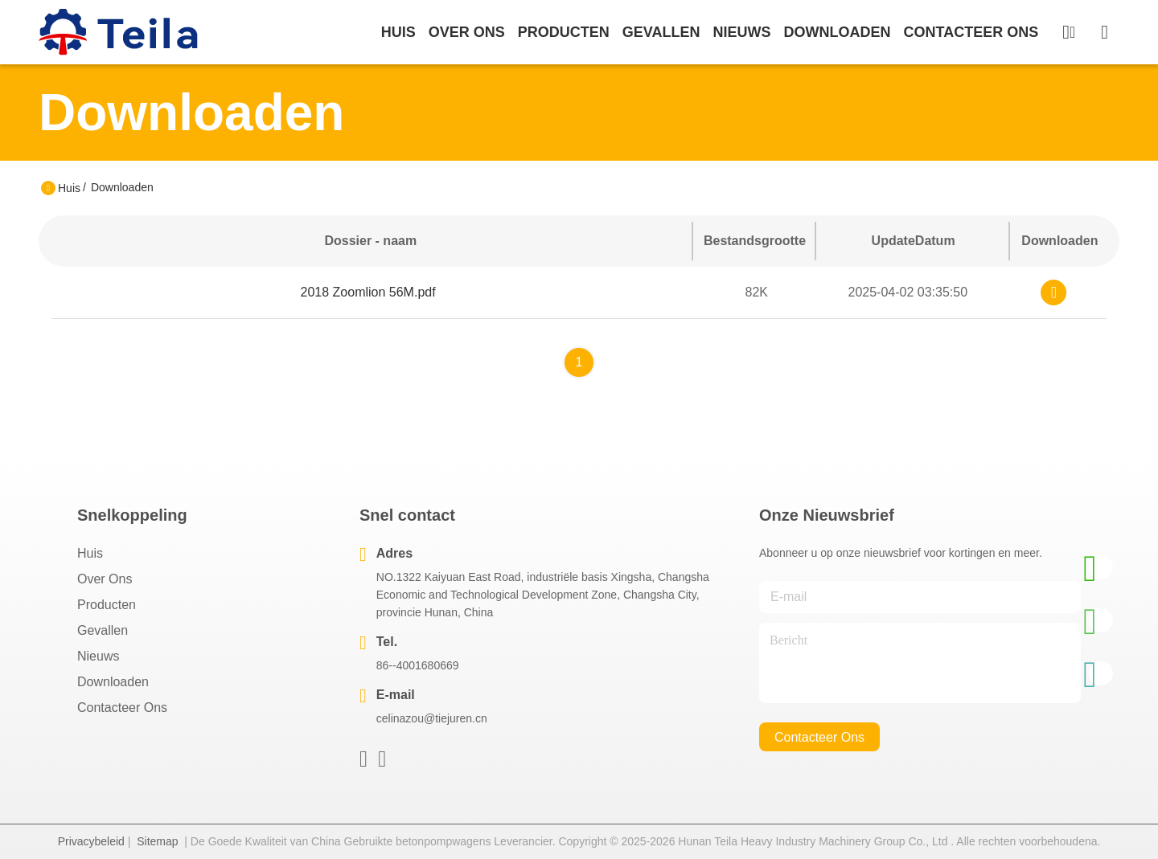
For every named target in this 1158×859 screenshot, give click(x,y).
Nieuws (98, 656)
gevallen (661, 32)
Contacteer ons (122, 707)
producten (564, 32)
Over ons (104, 579)
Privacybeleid (91, 841)
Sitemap (157, 841)
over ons (467, 32)
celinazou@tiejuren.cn (431, 718)
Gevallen (102, 630)
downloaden (836, 32)
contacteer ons (970, 32)
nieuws (741, 32)
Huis (398, 32)
